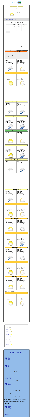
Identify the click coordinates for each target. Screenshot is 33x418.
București (7, 331)
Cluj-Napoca (8, 332)
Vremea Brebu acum (8, 405)
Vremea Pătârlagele (8, 386)
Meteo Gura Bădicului (8, 378)
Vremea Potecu (7, 365)
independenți (10, 402)
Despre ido (6, 413)
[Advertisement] (16, 39)
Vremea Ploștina (7, 364)
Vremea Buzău (7, 383)
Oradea (7, 341)
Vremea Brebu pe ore (8, 406)
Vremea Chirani (7, 357)
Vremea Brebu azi (7, 407)
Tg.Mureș (7, 342)
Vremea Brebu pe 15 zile (8, 409)
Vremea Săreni (7, 366)
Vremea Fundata (7, 358)
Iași (6, 339)
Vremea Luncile (7, 360)
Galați (7, 337)
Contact (21, 6)
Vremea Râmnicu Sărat (8, 384)
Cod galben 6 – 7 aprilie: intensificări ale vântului (10, 19)
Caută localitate (15, 6)
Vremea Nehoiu (7, 385)
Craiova (7, 336)
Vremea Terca (7, 367)
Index (11, 6)
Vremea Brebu (7, 356)
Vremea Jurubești (7, 359)
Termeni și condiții (7, 414)
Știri (18, 6)
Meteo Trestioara (7, 373)
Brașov (7, 329)
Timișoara (7, 344)
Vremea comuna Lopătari (16, 352)
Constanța (7, 334)
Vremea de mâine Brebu (8, 408)
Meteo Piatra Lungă (8, 377)
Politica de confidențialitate (8, 415)
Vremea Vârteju (7, 368)
